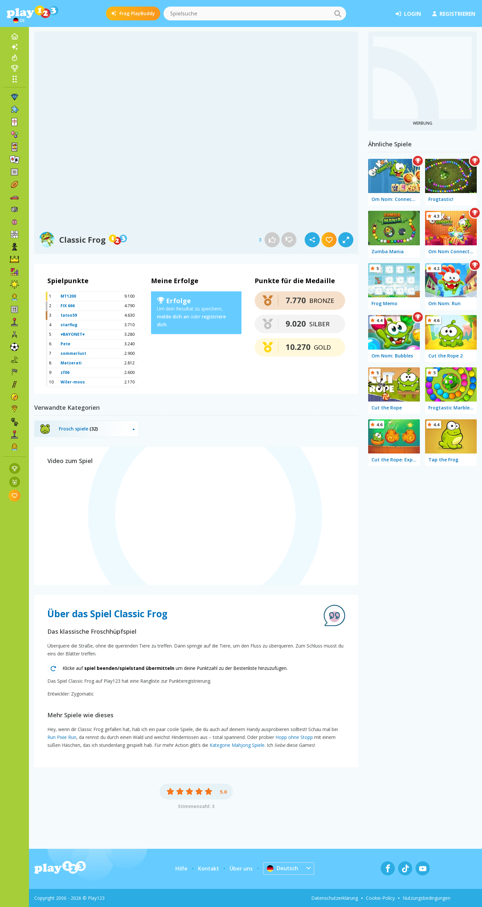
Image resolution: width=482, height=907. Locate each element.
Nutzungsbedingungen (426, 898)
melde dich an (173, 316)
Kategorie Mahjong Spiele (237, 745)
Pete (65, 344)
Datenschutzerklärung (334, 898)
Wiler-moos (73, 382)
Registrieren (453, 13)
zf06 (65, 372)
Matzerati (71, 363)
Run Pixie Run (61, 737)
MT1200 (68, 296)
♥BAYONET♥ (73, 334)
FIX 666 (68, 305)
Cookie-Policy (380, 898)
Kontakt (208, 868)
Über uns (241, 868)
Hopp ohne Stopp (294, 737)
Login (408, 13)
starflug (69, 325)
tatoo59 (69, 315)
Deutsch (282, 868)
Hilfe (181, 868)
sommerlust (73, 353)
